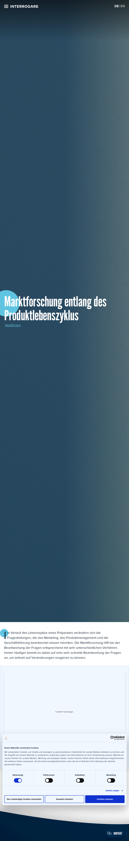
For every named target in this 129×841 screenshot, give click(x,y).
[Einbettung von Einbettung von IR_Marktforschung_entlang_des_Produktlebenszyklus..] (64, 711)
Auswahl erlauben (64, 799)
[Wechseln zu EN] (123, 6)
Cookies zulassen (105, 799)
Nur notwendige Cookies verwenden (24, 799)
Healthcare (13, 325)
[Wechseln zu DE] (116, 6)
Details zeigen (112, 790)
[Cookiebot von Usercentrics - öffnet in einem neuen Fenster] (112, 738)
